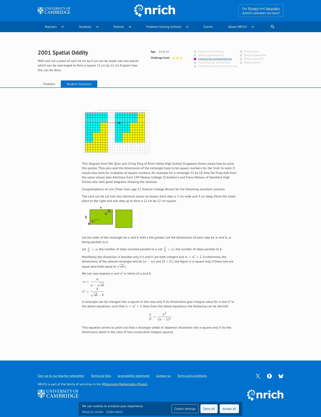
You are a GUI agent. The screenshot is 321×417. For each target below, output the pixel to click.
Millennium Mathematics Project (124, 384)
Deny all (209, 409)
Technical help (101, 376)
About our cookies (92, 411)
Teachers (51, 27)
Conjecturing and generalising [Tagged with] (215, 59)
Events (208, 27)
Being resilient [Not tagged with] (252, 62)
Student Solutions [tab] (79, 84)
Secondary (273, 8)
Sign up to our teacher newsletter (61, 376)
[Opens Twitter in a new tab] (257, 376)
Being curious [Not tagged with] (251, 51)
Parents (119, 27)
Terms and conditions (192, 376)
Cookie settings (185, 409)
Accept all (229, 409)
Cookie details (114, 411)
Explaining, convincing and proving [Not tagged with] (217, 66)
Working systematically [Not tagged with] (211, 55)
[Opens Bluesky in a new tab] (280, 376)
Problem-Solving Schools (163, 27)
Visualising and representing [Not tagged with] (214, 62)
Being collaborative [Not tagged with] (255, 55)
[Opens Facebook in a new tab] (269, 376)
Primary (253, 8)
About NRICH (237, 27)
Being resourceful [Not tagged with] (254, 59)
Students (85, 27)
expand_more (62, 26)
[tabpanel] (160, 220)
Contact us (163, 376)
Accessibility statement (133, 376)
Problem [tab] (49, 84)
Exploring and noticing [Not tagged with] (211, 51)
